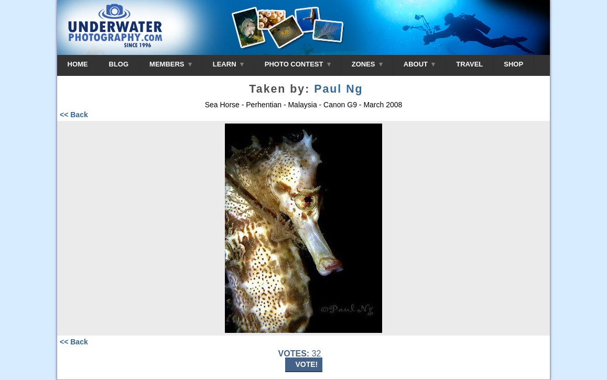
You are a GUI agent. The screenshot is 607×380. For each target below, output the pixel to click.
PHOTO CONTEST (298, 64)
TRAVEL (469, 64)
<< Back (74, 114)
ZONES (367, 64)
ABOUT (419, 64)
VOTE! (307, 364)
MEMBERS (170, 64)
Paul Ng (338, 89)
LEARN (228, 64)
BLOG (119, 64)
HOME (78, 64)
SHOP (513, 64)
